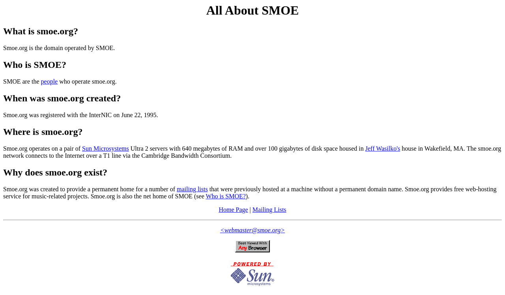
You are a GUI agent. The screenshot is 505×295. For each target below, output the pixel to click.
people (49, 81)
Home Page (233, 209)
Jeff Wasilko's (382, 148)
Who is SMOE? (226, 196)
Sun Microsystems (105, 148)
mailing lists (192, 189)
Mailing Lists (269, 209)
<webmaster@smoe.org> (252, 230)
